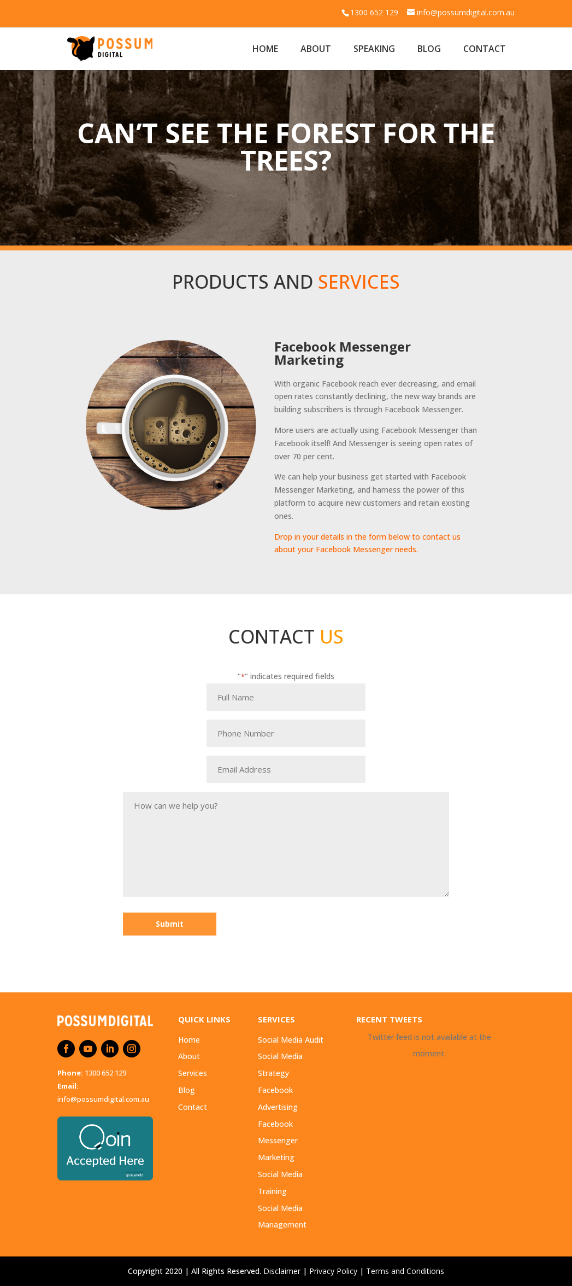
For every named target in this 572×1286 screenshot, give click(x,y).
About (315, 49)
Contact (484, 49)
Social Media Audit (290, 1039)
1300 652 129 (105, 1073)
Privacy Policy (333, 1271)
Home (265, 49)
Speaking (374, 49)
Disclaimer (281, 1271)
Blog (429, 49)
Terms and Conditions (405, 1271)
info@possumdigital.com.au (103, 1099)
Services (192, 1073)
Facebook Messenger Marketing (278, 1141)
